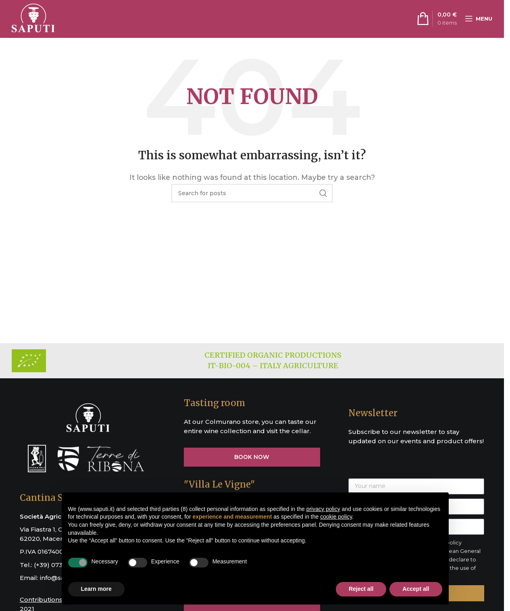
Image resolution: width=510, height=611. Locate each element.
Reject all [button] (361, 589)
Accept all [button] (415, 589)
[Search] (252, 196)
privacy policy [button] (323, 509)
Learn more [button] (96, 589)
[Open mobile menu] (478, 20)
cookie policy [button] (336, 516)
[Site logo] (33, 19)
